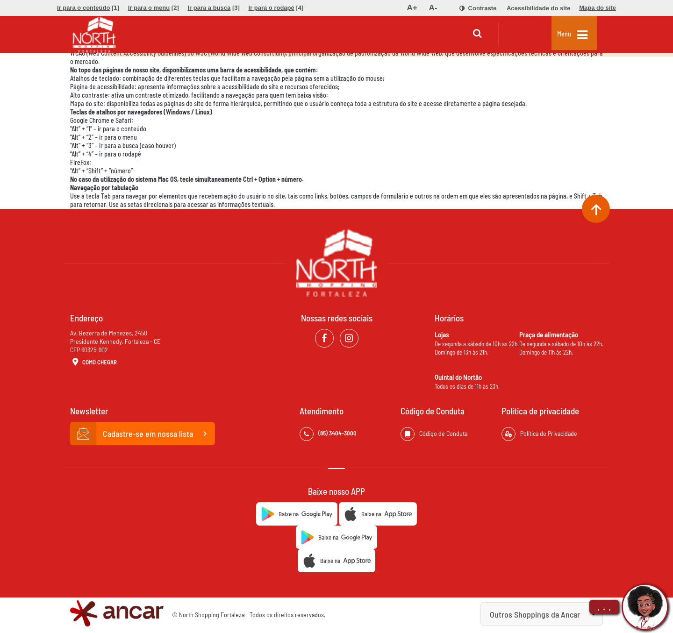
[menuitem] (88, 8)
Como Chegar (93, 362)
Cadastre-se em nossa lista (142, 433)
